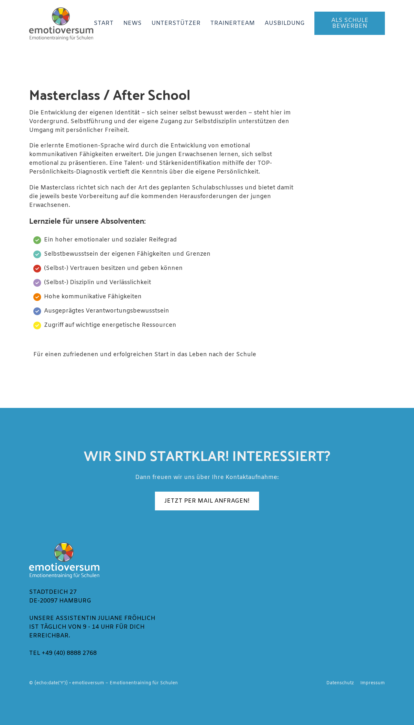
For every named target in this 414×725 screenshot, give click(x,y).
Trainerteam (232, 23)
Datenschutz (340, 683)
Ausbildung (285, 23)
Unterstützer (176, 23)
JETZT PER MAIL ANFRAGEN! (207, 501)
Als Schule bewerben (349, 23)
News (132, 23)
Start (104, 23)
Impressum (372, 683)
